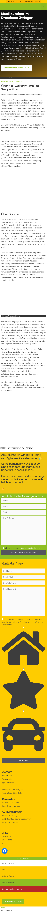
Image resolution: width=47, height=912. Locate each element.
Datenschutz (7, 840)
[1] (23, 627)
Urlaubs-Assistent (8, 883)
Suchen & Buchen (8, 876)
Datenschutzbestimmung (31, 548)
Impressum (6, 836)
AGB (3, 843)
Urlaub (4, 870)
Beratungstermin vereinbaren (12, 889)
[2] (23, 669)
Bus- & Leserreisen (8, 863)
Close (2, 908)
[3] (23, 711)
